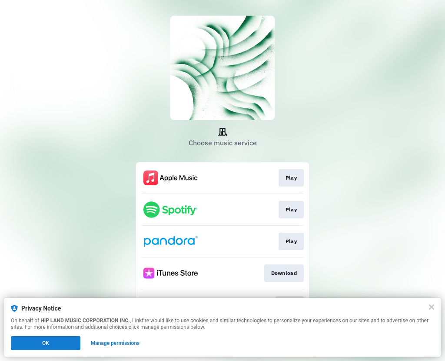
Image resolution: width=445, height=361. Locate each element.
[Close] (431, 307)
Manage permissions (115, 343)
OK (45, 343)
